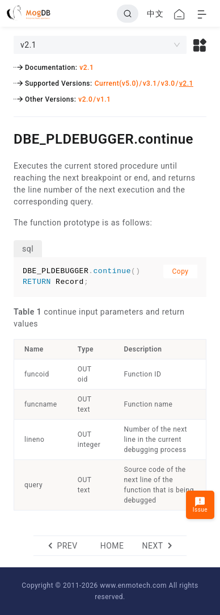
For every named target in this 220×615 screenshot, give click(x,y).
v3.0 (168, 83)
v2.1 (86, 68)
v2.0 (85, 99)
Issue (200, 504)
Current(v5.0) (117, 83)
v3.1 (150, 83)
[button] (199, 45)
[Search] (127, 14)
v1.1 (103, 99)
